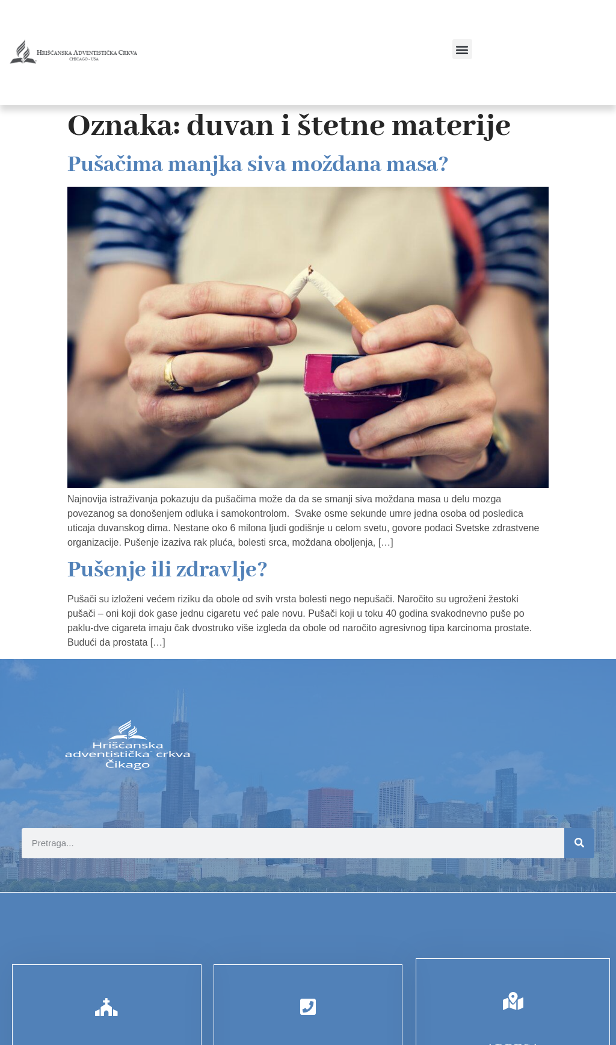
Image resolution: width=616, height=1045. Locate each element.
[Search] (579, 843)
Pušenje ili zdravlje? (167, 570)
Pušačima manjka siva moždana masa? (258, 165)
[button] (462, 49)
